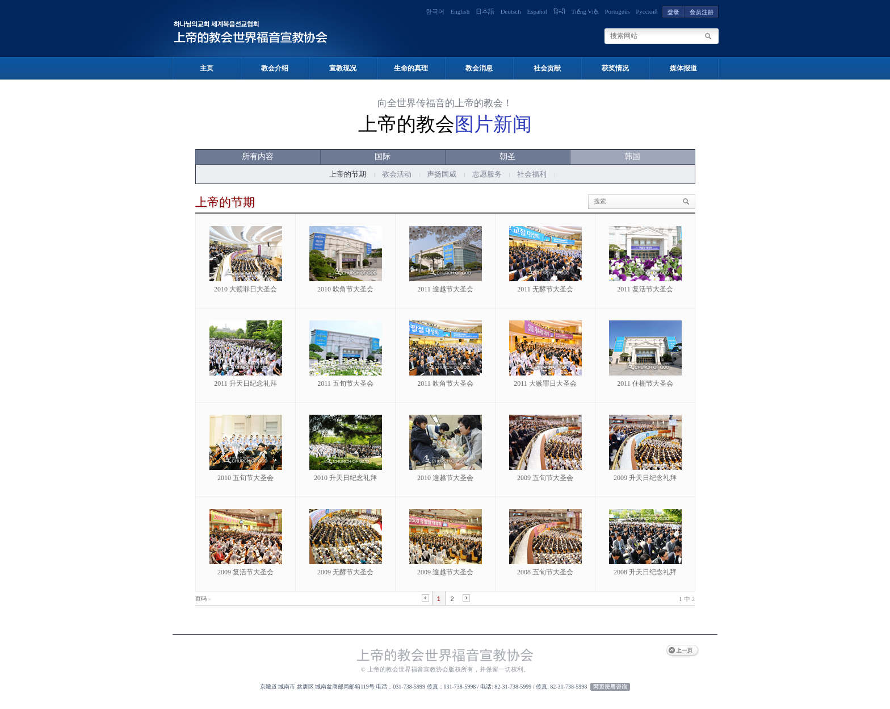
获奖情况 (615, 68)
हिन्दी (559, 11)
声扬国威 (441, 174)
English (460, 11)
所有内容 (258, 156)
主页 (206, 68)
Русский (647, 11)
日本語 (485, 11)
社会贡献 (547, 68)
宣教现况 (342, 68)
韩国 (632, 156)
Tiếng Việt (584, 11)
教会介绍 (274, 68)
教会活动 (397, 174)
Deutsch (511, 11)
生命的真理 (411, 68)
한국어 (435, 11)
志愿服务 (487, 174)
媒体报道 (683, 68)
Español (537, 11)
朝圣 (507, 156)
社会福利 (532, 174)
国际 (383, 156)
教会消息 (479, 68)
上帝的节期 (347, 174)
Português (617, 11)
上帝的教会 (445, 124)
